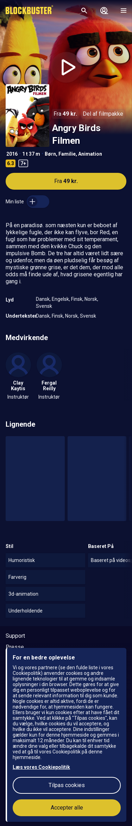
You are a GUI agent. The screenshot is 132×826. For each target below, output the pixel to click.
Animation (90, 154)
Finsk (76, 299)
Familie (67, 154)
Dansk (43, 299)
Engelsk (60, 299)
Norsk (90, 299)
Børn (50, 154)
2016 (12, 154)
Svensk (44, 306)
